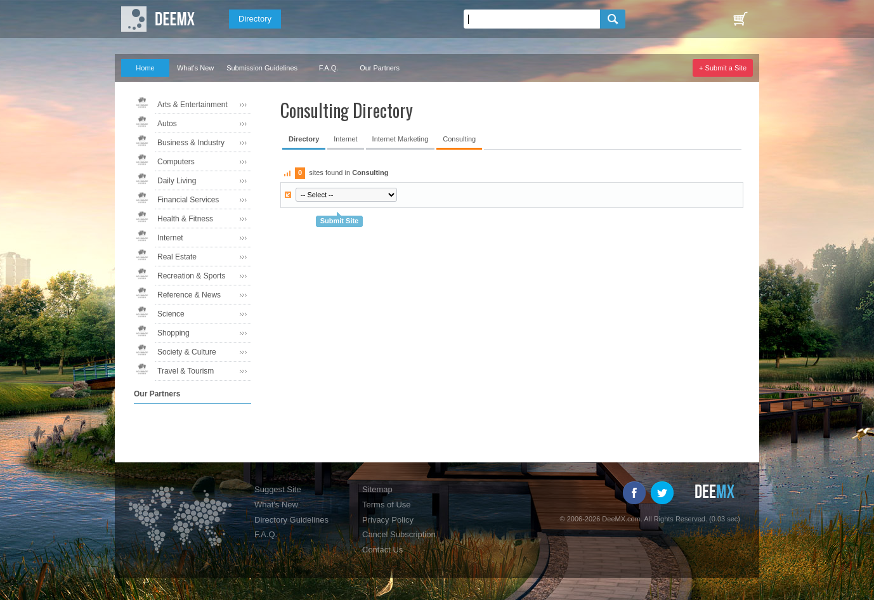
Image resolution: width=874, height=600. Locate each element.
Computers (176, 161)
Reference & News (189, 294)
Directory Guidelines (291, 520)
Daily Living (176, 180)
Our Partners (380, 68)
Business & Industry (191, 142)
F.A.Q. (329, 68)
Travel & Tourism (185, 371)
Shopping (173, 333)
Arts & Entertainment (192, 104)
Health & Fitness (185, 218)
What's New (195, 68)
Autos (167, 123)
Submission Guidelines (261, 68)
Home (145, 68)
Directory (254, 18)
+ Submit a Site (723, 68)
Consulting (459, 139)
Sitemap (377, 489)
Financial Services (188, 199)
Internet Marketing (400, 139)
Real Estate (177, 256)
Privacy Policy (388, 520)
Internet (170, 237)
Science (171, 314)
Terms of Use (386, 504)
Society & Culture (186, 352)
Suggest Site (277, 489)
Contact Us (382, 549)
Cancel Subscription (399, 534)
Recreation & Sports (191, 275)
